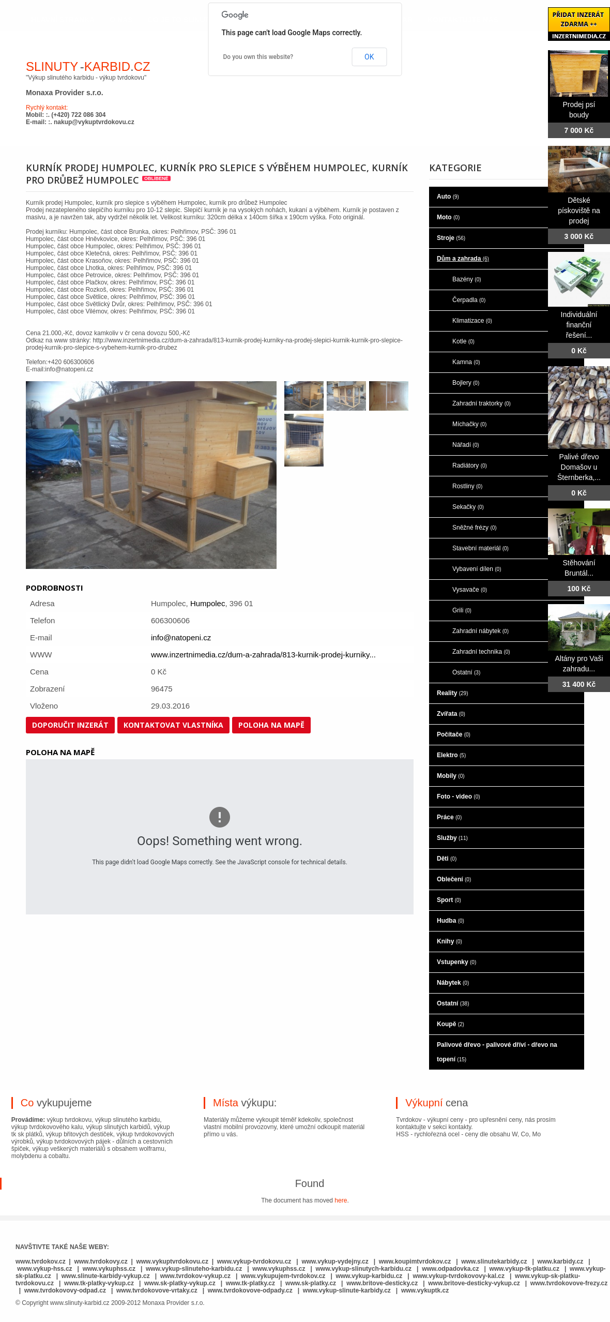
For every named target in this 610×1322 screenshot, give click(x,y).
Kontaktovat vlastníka (173, 725)
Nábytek (453, 982)
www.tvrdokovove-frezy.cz (568, 1283)
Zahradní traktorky (481, 403)
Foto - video (458, 796)
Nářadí (465, 444)
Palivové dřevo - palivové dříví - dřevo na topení (497, 1052)
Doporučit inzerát (70, 725)
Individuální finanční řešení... (579, 324)
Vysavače (469, 589)
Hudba (450, 920)
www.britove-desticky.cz (382, 1283)
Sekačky (468, 506)
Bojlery (465, 382)
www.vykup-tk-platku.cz (524, 1268)
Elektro (451, 755)
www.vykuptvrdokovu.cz (172, 1261)
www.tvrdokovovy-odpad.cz (65, 1290)
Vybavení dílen (476, 569)
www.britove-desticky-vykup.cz (474, 1283)
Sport (449, 900)
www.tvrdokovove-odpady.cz (250, 1290)
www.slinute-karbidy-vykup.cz (106, 1276)
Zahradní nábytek (480, 631)
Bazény (466, 279)
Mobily (451, 775)
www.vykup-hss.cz (44, 1268)
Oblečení (454, 879)
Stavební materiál (480, 548)
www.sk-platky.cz (310, 1283)
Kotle (463, 341)
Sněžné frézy (474, 527)
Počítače (453, 734)
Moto (448, 217)
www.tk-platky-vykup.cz (99, 1283)
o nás (121, 20)
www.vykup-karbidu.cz (369, 1276)
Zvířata (451, 713)
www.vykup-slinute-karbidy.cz (347, 1290)
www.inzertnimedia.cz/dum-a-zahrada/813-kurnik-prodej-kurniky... (263, 654)
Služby (452, 838)
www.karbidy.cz (561, 1261)
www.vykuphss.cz (109, 1268)
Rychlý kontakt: (47, 107)
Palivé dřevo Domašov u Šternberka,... (579, 467)
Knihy (449, 941)
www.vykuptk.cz (425, 1290)
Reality (452, 693)
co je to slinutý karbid (196, 20)
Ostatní (466, 672)
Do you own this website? (258, 57)
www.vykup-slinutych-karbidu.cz (364, 1268)
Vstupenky (456, 962)
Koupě (450, 1024)
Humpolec (207, 603)
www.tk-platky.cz (250, 1283)
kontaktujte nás (463, 20)
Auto (448, 196)
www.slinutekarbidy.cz (494, 1261)
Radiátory (469, 465)
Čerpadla (468, 300)
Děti (446, 858)
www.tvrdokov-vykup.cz (196, 1276)
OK (369, 57)
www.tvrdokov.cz (41, 1261)
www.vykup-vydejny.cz (334, 1261)
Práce (449, 817)
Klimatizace (472, 320)
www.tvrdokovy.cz (100, 1261)
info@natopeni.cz (181, 637)
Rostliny (467, 486)
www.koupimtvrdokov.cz (415, 1261)
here (340, 1200)
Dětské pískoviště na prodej (579, 210)
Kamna (466, 362)
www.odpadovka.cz (450, 1268)
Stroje (451, 238)
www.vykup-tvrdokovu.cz (254, 1261)
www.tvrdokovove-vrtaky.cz (156, 1290)
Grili (461, 610)
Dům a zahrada (463, 258)
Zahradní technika (481, 651)
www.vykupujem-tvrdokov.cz (284, 1276)
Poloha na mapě (271, 725)
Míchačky (469, 424)
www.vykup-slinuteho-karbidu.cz (194, 1268)
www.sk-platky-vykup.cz (180, 1283)
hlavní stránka (63, 20)
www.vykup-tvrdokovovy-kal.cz (459, 1276)
